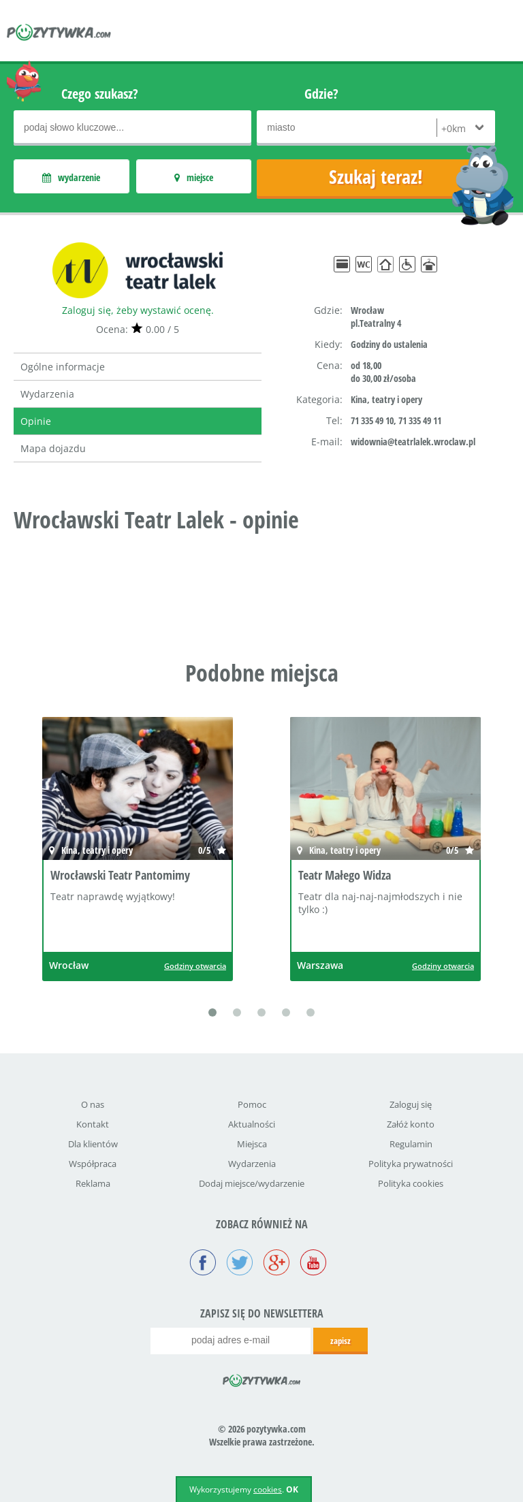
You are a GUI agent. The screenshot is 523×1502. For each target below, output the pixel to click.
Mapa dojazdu (53, 448)
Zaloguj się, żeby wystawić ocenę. (138, 310)
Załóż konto (410, 1124)
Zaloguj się (411, 1104)
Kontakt (92, 1124)
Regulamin (411, 1144)
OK (292, 1489)
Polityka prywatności (410, 1163)
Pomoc (252, 1104)
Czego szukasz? (99, 93)
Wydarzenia (47, 393)
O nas (92, 1104)
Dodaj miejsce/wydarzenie (251, 1183)
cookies (267, 1489)
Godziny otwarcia (195, 966)
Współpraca (92, 1163)
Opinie (35, 421)
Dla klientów (93, 1144)
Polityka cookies (410, 1183)
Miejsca (252, 1144)
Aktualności (251, 1124)
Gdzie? (321, 93)
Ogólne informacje (62, 366)
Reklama (93, 1183)
